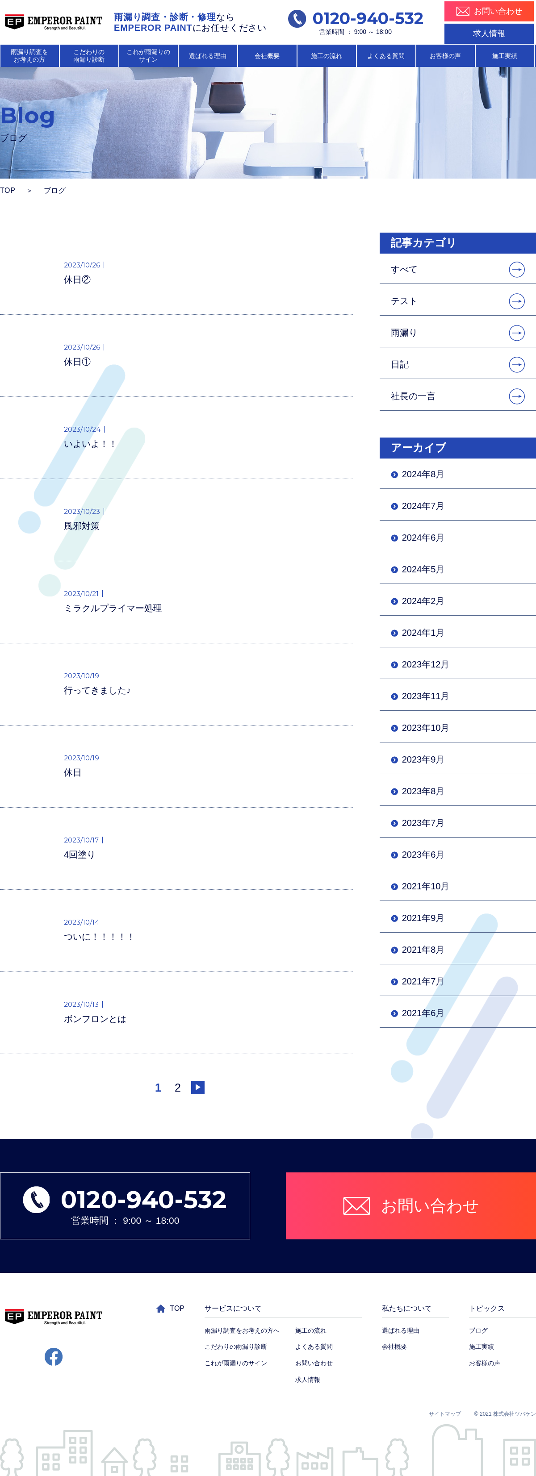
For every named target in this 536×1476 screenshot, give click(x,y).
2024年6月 (423, 537)
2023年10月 (426, 728)
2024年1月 (423, 633)
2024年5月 (423, 569)
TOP (8, 190)
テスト (404, 301)
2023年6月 (423, 854)
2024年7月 (423, 506)
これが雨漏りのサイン (236, 1363)
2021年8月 (423, 950)
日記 (400, 364)
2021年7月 (423, 981)
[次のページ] (198, 1087)
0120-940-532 (355, 18)
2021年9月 (423, 918)
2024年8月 (423, 474)
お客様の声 (445, 55)
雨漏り (404, 333)
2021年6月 (423, 1013)
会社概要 (267, 55)
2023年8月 (423, 791)
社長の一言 (413, 396)
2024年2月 (423, 601)
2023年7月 (423, 823)
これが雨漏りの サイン (148, 55)
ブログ (478, 1330)
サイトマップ (445, 1414)
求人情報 (489, 33)
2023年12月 (426, 664)
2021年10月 (426, 886)
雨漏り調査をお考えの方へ (242, 1330)
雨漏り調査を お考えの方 (29, 55)
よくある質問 (386, 55)
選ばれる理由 (207, 55)
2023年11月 (426, 696)
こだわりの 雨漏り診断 (89, 55)
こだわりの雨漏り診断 (236, 1346)
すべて (404, 269)
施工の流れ (326, 55)
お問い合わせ (314, 1363)
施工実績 (504, 55)
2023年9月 (423, 759)
